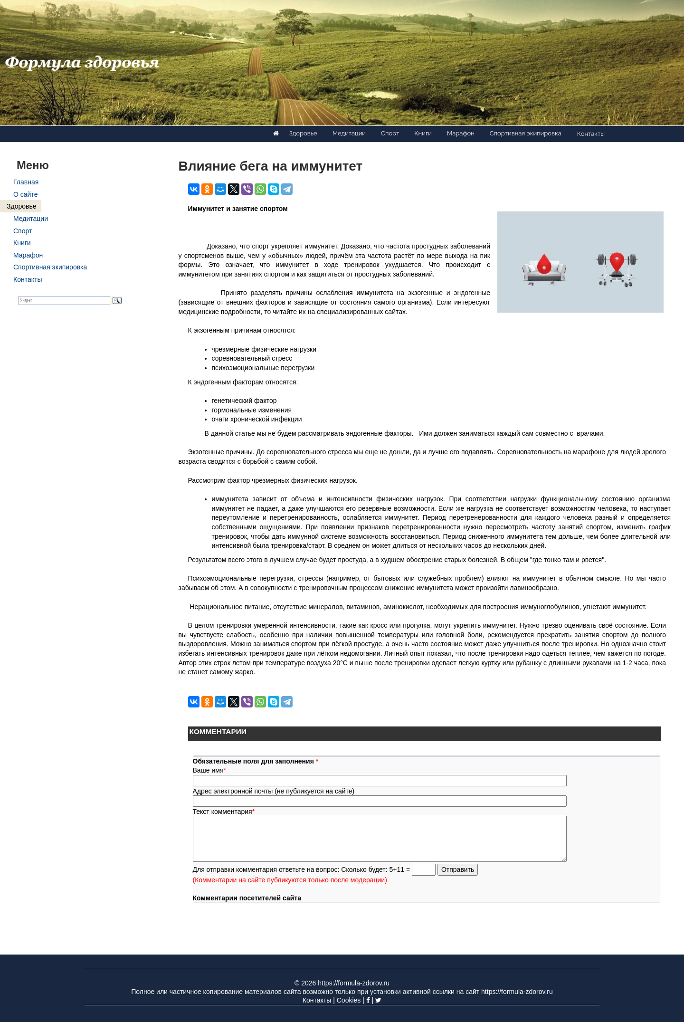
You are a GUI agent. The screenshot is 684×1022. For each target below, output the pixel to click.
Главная (25, 182)
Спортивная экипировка (525, 133)
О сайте (25, 194)
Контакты (591, 133)
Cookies (349, 1000)
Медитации (349, 133)
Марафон (461, 133)
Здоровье (303, 133)
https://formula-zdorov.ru (354, 983)
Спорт (390, 133)
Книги (423, 133)
